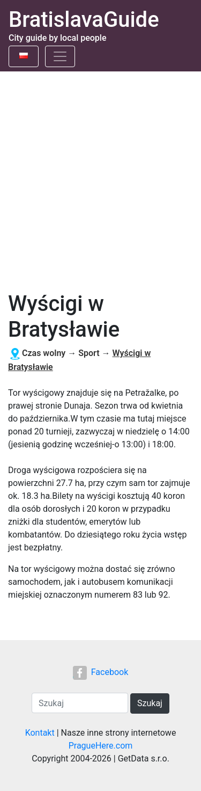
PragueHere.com (101, 746)
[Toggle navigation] (60, 56)
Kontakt (40, 733)
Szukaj (149, 703)
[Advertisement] (100, 177)
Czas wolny (43, 353)
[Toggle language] (24, 56)
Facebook (100, 672)
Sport (88, 353)
